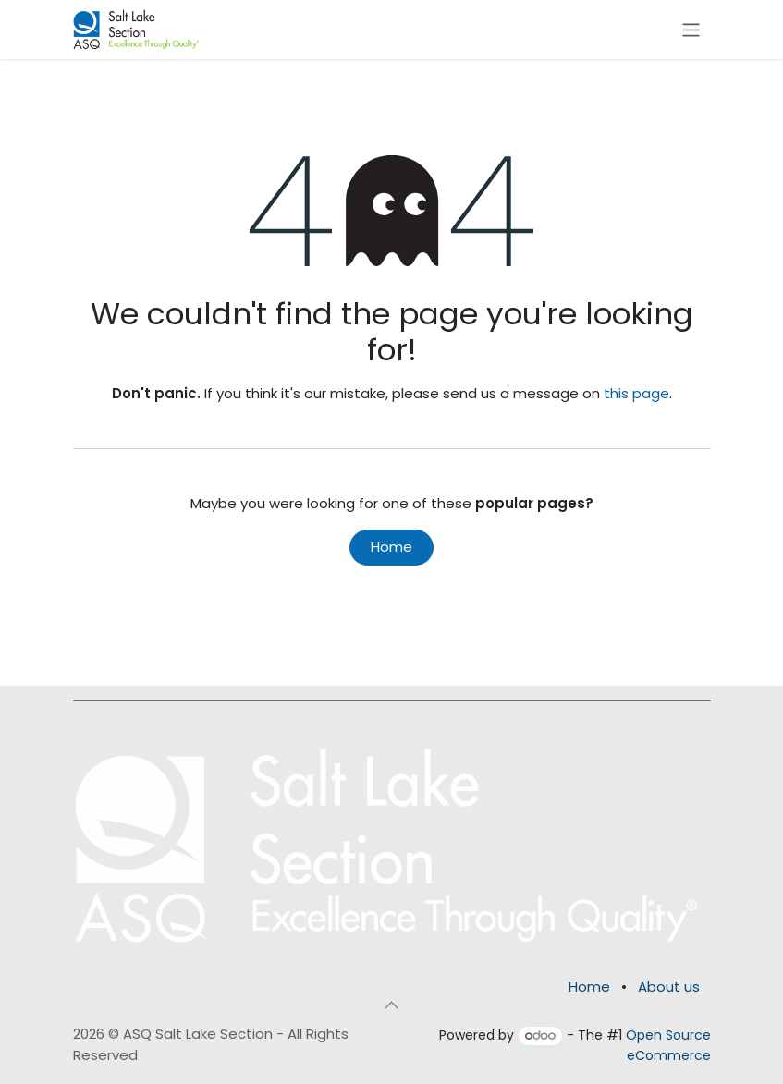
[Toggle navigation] (691, 29)
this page (636, 393)
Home (391, 546)
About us (669, 986)
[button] (392, 1004)
